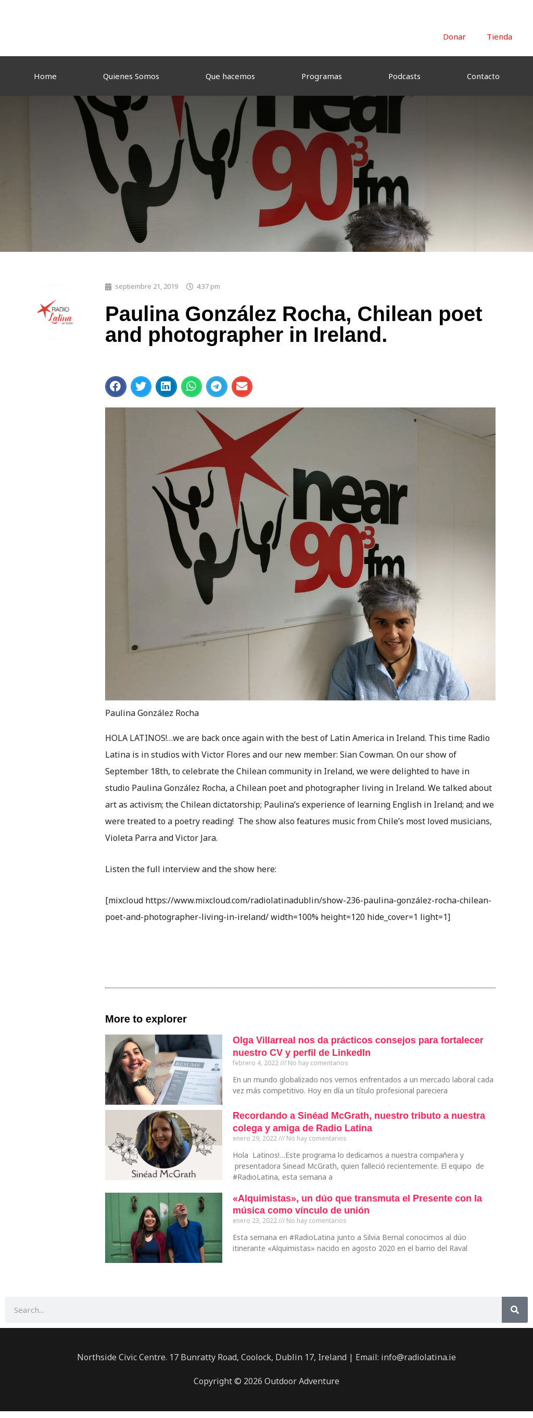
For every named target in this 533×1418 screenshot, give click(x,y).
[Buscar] (515, 1310)
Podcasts (404, 76)
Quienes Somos (131, 76)
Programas (321, 76)
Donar (454, 36)
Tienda (499, 36)
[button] (115, 386)
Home (45, 76)
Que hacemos (230, 76)
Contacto (483, 76)
